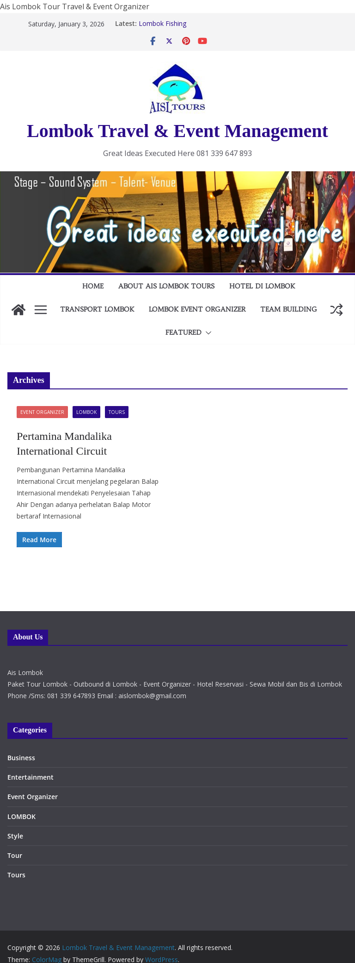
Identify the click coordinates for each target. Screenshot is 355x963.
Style (15, 836)
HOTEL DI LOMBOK (262, 286)
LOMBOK (86, 412)
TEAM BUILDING (288, 309)
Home (93, 286)
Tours (117, 412)
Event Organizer (42, 412)
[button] (207, 333)
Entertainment (30, 777)
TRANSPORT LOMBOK (97, 309)
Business (21, 757)
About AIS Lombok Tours (166, 286)
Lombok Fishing (162, 23)
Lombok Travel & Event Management (177, 130)
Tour (14, 855)
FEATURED (183, 332)
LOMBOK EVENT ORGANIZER (197, 309)
